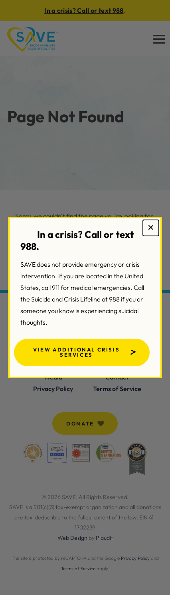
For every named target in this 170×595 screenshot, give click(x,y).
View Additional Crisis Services (76, 352)
